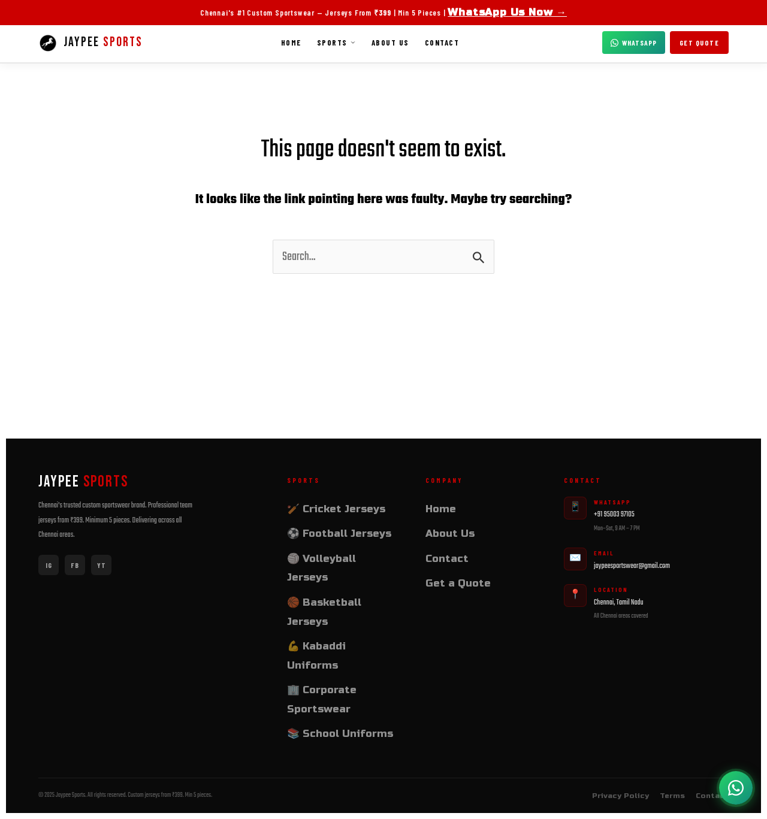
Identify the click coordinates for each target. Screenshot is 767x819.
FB (75, 565)
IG (49, 565)
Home (291, 42)
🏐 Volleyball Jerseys (321, 568)
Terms (672, 795)
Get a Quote (458, 583)
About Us (390, 42)
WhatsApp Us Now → (507, 12)
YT (101, 565)
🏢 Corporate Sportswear (322, 699)
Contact (442, 42)
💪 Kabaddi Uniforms (316, 656)
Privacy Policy (620, 795)
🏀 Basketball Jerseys (324, 612)
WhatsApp (634, 42)
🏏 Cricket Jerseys (336, 509)
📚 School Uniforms (340, 733)
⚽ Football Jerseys (339, 533)
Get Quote (700, 42)
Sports (336, 42)
